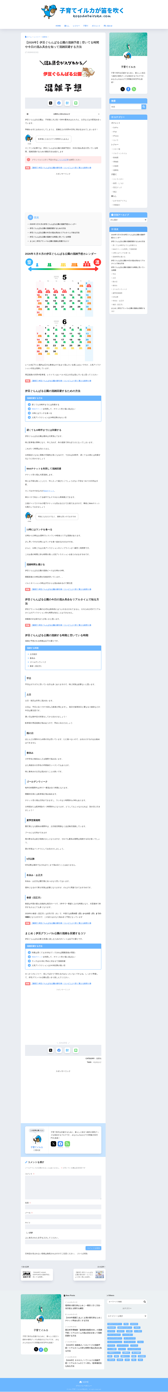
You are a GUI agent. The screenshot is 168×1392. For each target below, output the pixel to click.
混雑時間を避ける (119, 257)
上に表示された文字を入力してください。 (42, 1238)
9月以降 (115, 297)
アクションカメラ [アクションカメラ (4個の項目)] (114, 1335)
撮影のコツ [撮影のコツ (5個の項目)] (125, 1356)
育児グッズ (117, 187)
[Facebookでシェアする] (59, 103)
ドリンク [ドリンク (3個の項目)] (134, 1346)
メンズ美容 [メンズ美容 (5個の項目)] (111, 1349)
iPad (115, 132)
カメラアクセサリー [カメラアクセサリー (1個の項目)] (114, 1338)
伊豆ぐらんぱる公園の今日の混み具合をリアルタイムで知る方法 (54, 233)
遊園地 (98, 1059)
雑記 (115, 192)
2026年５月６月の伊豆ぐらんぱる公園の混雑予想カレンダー (53, 224)
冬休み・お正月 (118, 301)
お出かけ (97, 1062)
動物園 (115, 157)
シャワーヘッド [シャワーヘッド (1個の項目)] (123, 1346)
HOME (58, 26)
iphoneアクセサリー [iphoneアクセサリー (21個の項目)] (124, 1328)
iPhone (116, 136)
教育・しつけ (118, 183)
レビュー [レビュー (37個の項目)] (122, 1349)
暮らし (66, 26)
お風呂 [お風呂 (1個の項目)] (129, 1331)
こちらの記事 (62, 160)
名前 (28, 1203)
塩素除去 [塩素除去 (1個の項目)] (126, 1353)
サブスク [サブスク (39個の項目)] (111, 1346)
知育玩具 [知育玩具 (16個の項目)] (111, 1360)
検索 (144, 1302)
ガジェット (96, 26)
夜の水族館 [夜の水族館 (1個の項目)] (136, 1353)
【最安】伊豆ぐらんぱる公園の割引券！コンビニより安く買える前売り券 (61, 168)
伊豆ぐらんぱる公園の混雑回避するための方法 (48, 228)
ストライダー (118, 179)
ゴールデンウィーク (120, 289)
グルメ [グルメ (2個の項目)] (140, 1342)
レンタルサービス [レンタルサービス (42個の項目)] (134, 1349)
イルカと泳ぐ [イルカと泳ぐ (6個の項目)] (127, 1335)
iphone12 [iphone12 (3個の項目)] (134, 1324)
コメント (30, 1174)
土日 (114, 278)
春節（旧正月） (118, 304)
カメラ (115, 140)
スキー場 (116, 149)
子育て (85, 26)
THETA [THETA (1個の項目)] (137, 1328)
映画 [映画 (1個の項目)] (133, 1356)
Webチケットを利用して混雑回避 (125, 249)
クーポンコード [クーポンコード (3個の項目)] (130, 1342)
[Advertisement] (63, 193)
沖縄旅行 (116, 205)
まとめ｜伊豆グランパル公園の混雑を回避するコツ (49, 241)
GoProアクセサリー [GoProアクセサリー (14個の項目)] (114, 1324)
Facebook (60, 1148)
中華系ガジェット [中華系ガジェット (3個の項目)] (114, 1353)
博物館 (115, 162)
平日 (114, 274)
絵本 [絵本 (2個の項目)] (127, 1360)
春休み (115, 285)
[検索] (143, 106)
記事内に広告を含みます (62, 114)
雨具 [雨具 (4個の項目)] (140, 1360)
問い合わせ (108, 26)
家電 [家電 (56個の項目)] (109, 1356)
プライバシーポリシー (84, 1386)
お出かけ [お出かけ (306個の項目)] (120, 1331)
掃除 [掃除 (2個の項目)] (116, 1356)
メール (29, 1213)
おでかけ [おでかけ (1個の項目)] (111, 1331)
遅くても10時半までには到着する (125, 245)
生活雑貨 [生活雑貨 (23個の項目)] (142, 1356)
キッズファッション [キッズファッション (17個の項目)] (114, 1342)
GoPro (115, 127)
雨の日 (115, 282)
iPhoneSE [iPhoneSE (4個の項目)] (111, 1328)
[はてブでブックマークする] (67, 103)
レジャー (76, 26)
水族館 (115, 166)
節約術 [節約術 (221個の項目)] (120, 1360)
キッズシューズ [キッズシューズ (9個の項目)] (130, 1338)
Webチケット (37, 409)
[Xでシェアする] (50, 103)
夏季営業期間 (117, 293)
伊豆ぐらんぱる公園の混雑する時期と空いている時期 (50, 237)
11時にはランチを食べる (121, 253)
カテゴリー (127, 1309)
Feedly (67, 1148)
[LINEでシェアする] (76, 103)
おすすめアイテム (120, 201)
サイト (28, 1223)
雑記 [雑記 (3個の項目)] (133, 1360)
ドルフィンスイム (120, 153)
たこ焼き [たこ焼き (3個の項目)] (138, 1331)
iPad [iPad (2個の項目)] (126, 1324)
